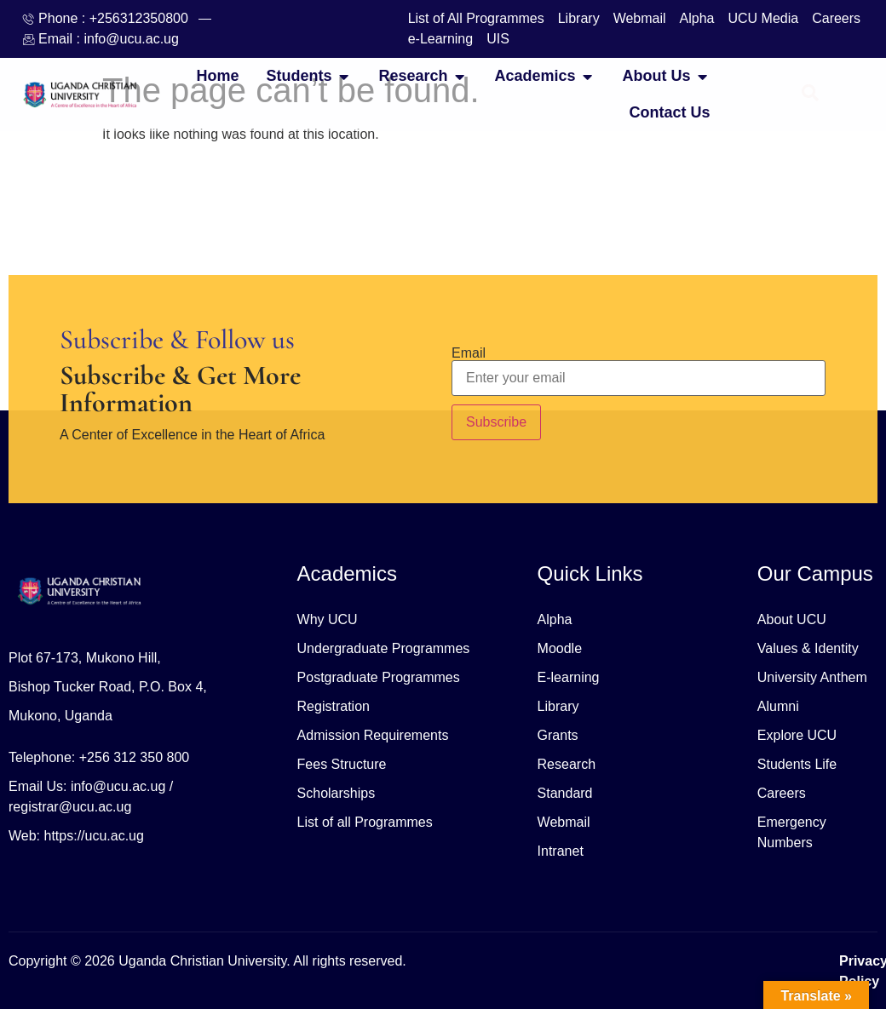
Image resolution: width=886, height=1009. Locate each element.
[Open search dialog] (810, 94)
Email (469, 353)
